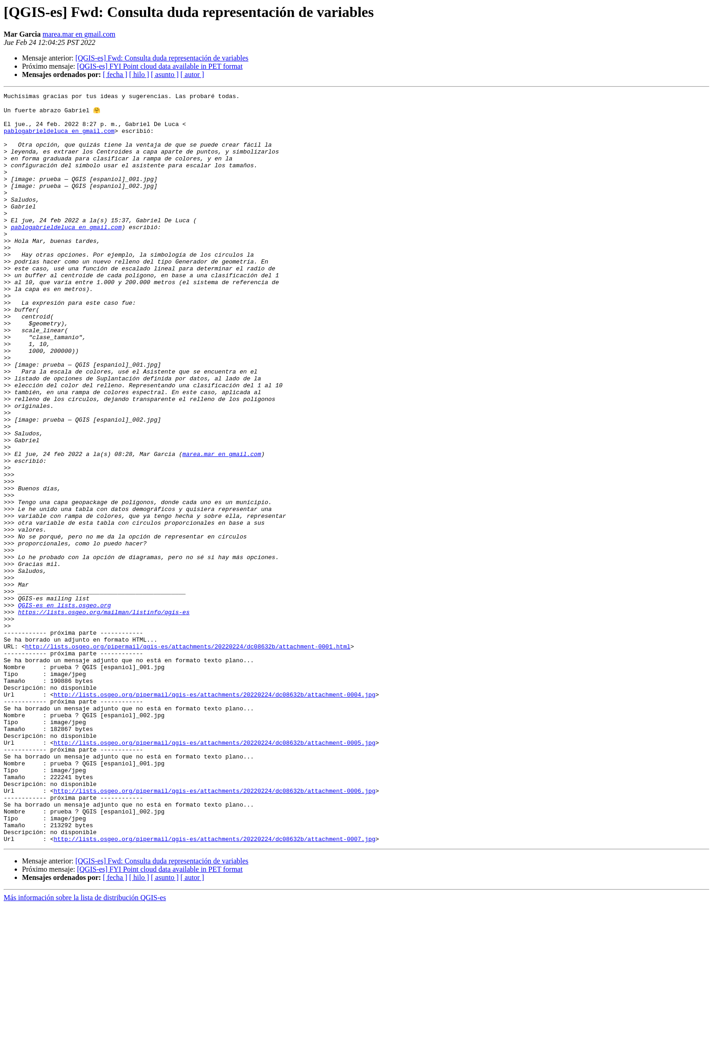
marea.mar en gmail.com (79, 34)
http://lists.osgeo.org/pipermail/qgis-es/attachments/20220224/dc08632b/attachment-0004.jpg (214, 815)
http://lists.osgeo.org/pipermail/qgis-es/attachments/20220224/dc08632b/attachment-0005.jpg (214, 872)
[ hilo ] (139, 74)
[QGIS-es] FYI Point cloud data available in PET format (159, 66)
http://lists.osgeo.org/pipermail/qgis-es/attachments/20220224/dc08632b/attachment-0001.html (188, 757)
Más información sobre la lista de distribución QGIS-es (85, 1047)
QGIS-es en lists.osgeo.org (64, 707)
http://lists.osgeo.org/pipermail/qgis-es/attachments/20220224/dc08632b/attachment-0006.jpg (214, 930)
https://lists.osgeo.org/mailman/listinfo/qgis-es (103, 716)
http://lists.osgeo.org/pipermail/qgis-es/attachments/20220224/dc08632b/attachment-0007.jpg (214, 988)
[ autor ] (192, 74)
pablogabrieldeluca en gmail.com (59, 138)
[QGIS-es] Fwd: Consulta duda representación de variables (161, 58)
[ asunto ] (164, 74)
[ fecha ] (115, 74)
